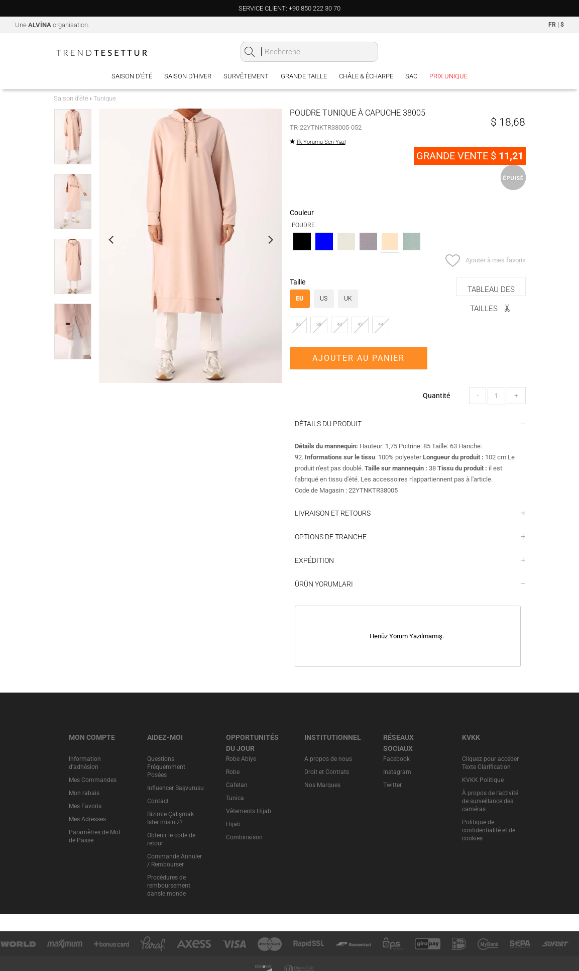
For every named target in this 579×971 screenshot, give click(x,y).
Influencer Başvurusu (175, 788)
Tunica (235, 798)
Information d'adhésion (85, 762)
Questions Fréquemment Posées (166, 767)
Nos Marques (322, 785)
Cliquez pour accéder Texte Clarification (490, 762)
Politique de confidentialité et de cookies (488, 830)
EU (299, 298)
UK (348, 298)
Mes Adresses (87, 819)
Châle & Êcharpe (366, 76)
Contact (158, 801)
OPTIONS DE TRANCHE (410, 537)
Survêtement (246, 76)
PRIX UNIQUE (448, 76)
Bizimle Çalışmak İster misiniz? (170, 818)
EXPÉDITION (410, 560)
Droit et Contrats (326, 771)
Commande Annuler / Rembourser (174, 860)
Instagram (397, 771)
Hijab (233, 824)
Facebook (396, 758)
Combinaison (244, 837)
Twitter (392, 785)
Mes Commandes (93, 780)
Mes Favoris (85, 806)
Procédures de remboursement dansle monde (168, 885)
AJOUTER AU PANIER (358, 358)
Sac (411, 76)
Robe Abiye (241, 758)
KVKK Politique (483, 780)
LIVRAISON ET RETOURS (410, 513)
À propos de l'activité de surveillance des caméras (490, 801)
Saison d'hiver (187, 76)
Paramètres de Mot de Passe (95, 836)
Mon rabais (84, 793)
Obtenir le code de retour (171, 839)
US (323, 298)
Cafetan (237, 785)
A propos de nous (328, 758)
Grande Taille (304, 76)
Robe (233, 771)
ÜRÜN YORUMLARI (410, 584)
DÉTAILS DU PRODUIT (410, 424)
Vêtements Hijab (248, 811)
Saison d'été (131, 76)
